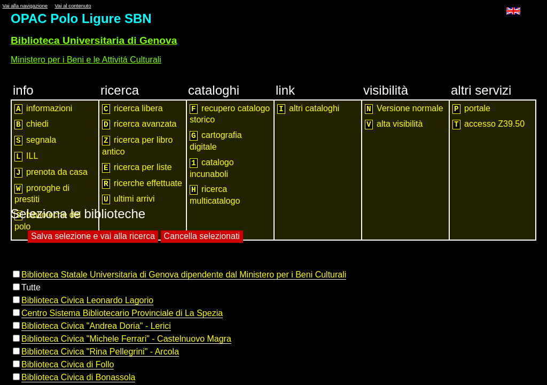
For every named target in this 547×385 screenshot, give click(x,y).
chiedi (31, 124)
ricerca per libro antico (137, 145)
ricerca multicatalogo (215, 194)
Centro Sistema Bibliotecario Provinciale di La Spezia (122, 313)
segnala (35, 140)
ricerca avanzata (139, 124)
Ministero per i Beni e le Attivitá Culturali (86, 59)
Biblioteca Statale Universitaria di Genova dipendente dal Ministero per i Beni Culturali (183, 274)
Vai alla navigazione (25, 6)
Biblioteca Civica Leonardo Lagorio (87, 300)
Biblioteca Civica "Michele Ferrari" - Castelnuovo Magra (126, 338)
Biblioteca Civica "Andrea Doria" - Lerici (96, 325)
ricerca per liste (137, 168)
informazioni (43, 109)
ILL (26, 156)
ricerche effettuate (142, 184)
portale (471, 109)
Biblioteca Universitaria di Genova (94, 40)
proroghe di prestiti (41, 193)
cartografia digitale (216, 140)
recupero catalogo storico (230, 114)
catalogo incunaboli (212, 168)
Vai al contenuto (72, 6)
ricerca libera (132, 109)
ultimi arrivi (128, 199)
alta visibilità (394, 124)
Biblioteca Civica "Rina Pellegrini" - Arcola (100, 351)
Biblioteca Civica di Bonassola (78, 377)
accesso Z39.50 (488, 124)
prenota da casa (51, 172)
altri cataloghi (308, 109)
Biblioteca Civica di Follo (67, 364)
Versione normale (404, 109)
